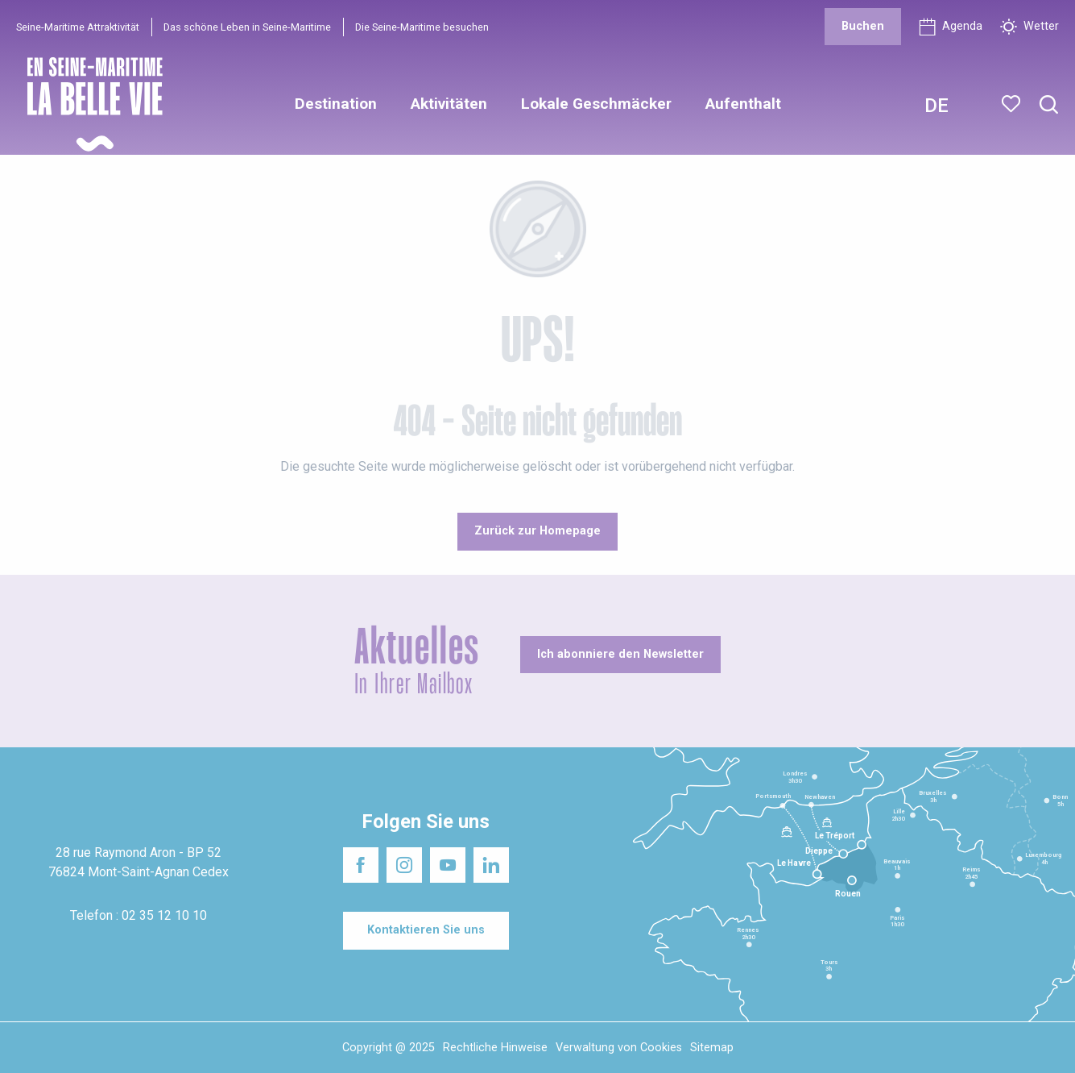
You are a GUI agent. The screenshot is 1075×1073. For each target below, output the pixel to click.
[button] (1049, 105)
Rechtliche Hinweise (495, 1047)
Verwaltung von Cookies (619, 1047)
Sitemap (712, 1047)
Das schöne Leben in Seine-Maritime (247, 27)
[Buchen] (863, 26)
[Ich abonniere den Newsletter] (620, 654)
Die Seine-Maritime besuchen (422, 27)
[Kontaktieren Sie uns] (426, 930)
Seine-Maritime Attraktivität (77, 27)
